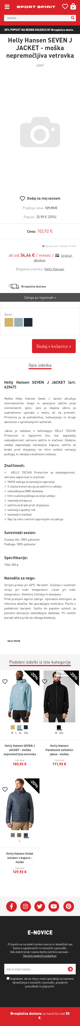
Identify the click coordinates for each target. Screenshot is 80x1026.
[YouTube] (53, 906)
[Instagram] (25, 906)
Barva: (8, 314)
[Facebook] (11, 906)
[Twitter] (39, 906)
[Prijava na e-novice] (70, 969)
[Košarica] (71, 6)
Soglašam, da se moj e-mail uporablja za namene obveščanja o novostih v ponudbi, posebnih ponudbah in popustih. (42, 982)
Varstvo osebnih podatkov (39, 955)
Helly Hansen (54, 269)
